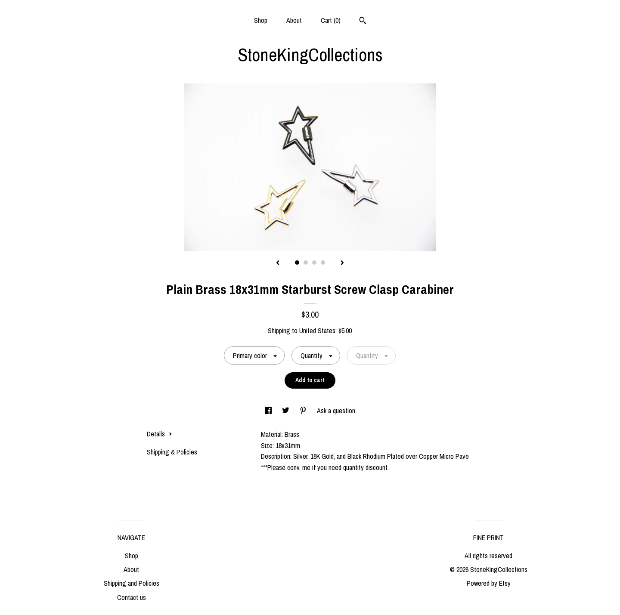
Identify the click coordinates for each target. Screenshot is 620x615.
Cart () (331, 20)
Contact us (131, 597)
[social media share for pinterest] (304, 410)
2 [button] (306, 262)
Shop (260, 20)
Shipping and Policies (131, 583)
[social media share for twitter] (286, 410)
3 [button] (314, 262)
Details (159, 434)
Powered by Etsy (489, 583)
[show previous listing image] (278, 263)
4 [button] (323, 262)
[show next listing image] (342, 263)
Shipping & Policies (172, 452)
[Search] (363, 21)
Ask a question (336, 410)
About (294, 20)
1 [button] (297, 262)
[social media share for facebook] (269, 410)
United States (317, 330)
